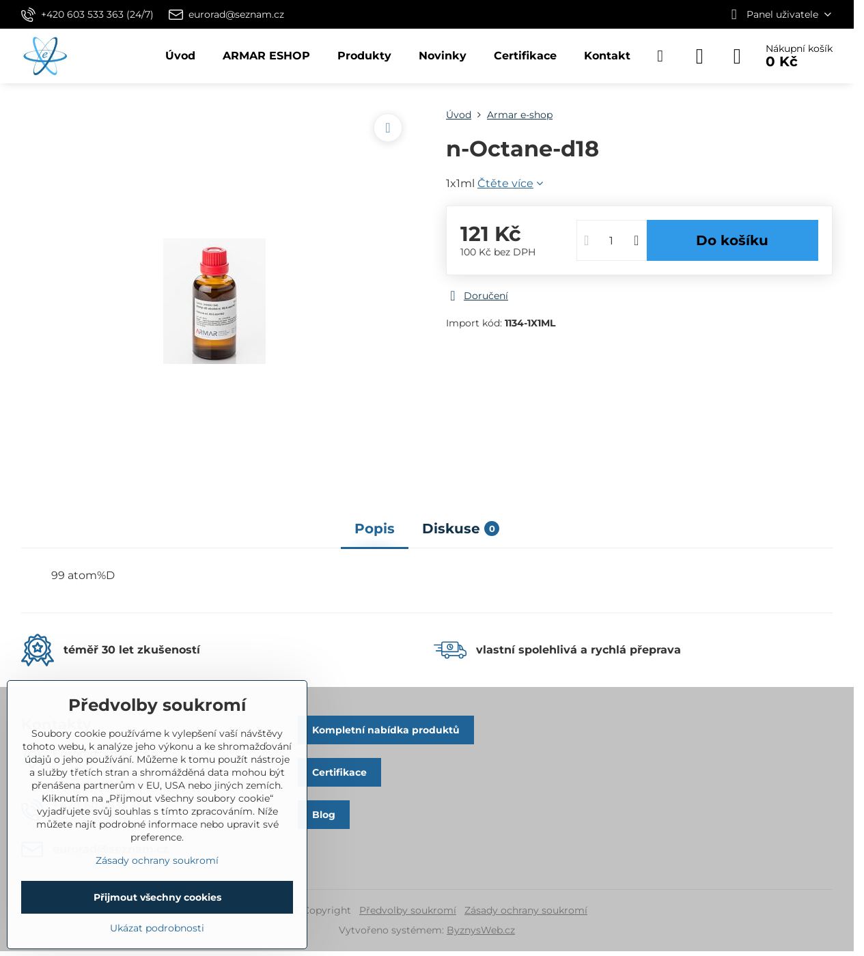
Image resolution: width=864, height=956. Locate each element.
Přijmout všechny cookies (157, 897)
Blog (323, 815)
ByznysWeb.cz (481, 930)
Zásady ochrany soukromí (525, 910)
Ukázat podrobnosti (157, 928)
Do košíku (732, 240)
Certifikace (339, 772)
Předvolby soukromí (407, 910)
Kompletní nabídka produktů (386, 730)
